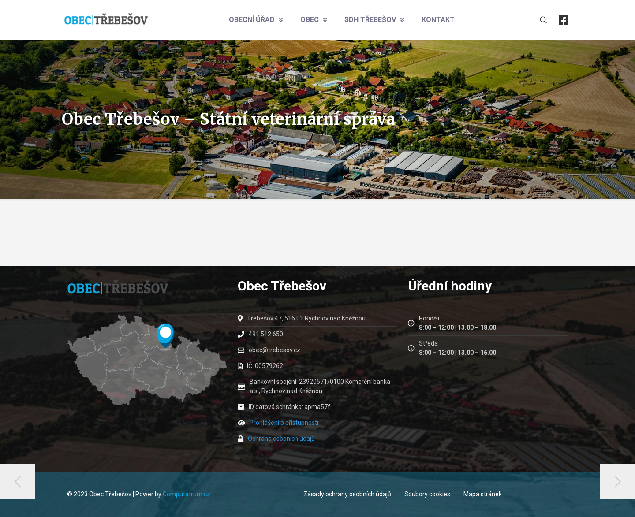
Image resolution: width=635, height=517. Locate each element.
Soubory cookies (427, 494)
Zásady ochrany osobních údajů (347, 494)
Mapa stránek (482, 494)
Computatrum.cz (186, 494)
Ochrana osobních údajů (281, 438)
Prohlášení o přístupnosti (284, 422)
